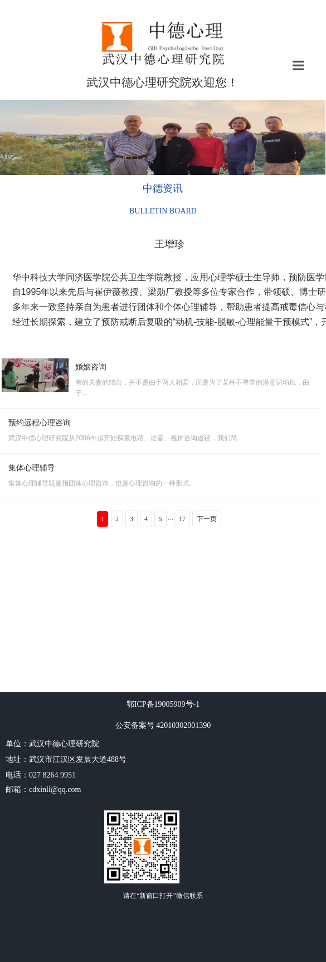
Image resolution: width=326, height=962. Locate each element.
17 (182, 519)
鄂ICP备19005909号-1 (163, 704)
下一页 (207, 519)
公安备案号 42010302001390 (163, 725)
